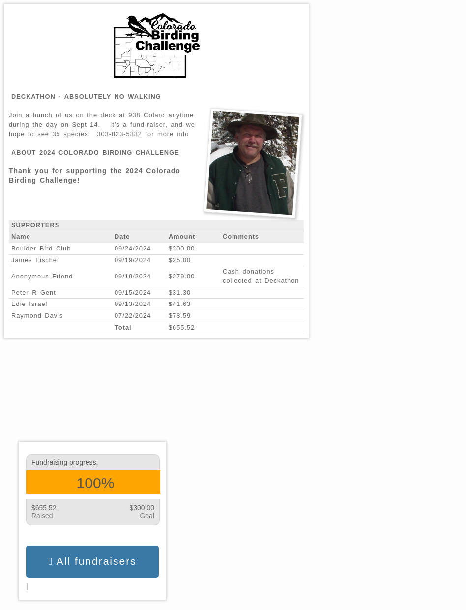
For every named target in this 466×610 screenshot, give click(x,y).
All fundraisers (92, 561)
